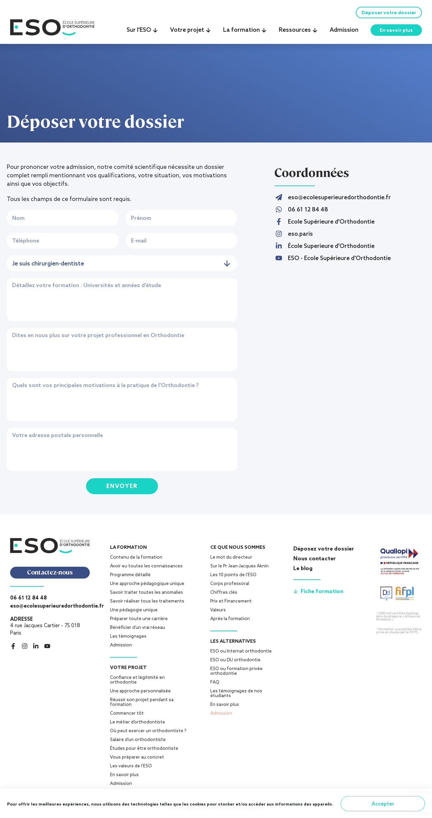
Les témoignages (128, 638)
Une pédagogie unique (134, 612)
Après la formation (230, 621)
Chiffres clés (223, 594)
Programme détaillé (130, 577)
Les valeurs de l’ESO (131, 768)
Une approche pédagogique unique (147, 586)
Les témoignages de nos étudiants (236, 695)
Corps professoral (229, 586)
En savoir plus (124, 777)
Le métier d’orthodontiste (137, 724)
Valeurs (218, 612)
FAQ (214, 684)
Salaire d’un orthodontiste (138, 742)
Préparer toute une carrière (139, 621)
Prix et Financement (231, 603)
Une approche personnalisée (140, 693)
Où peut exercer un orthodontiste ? (148, 733)
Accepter (383, 803)
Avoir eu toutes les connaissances (146, 568)
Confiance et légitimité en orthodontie (137, 682)
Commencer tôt (127, 715)
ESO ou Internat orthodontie (241, 653)
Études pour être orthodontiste (144, 750)
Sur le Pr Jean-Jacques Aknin (239, 568)
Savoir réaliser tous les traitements (147, 603)
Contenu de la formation (136, 559)
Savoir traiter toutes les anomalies (146, 594)
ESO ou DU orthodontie (235, 662)
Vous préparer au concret (137, 759)
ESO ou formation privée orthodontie (236, 673)
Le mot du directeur (231, 559)
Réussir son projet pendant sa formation (141, 704)
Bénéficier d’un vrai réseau (137, 630)
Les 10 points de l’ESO (233, 577)
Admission (121, 647)
